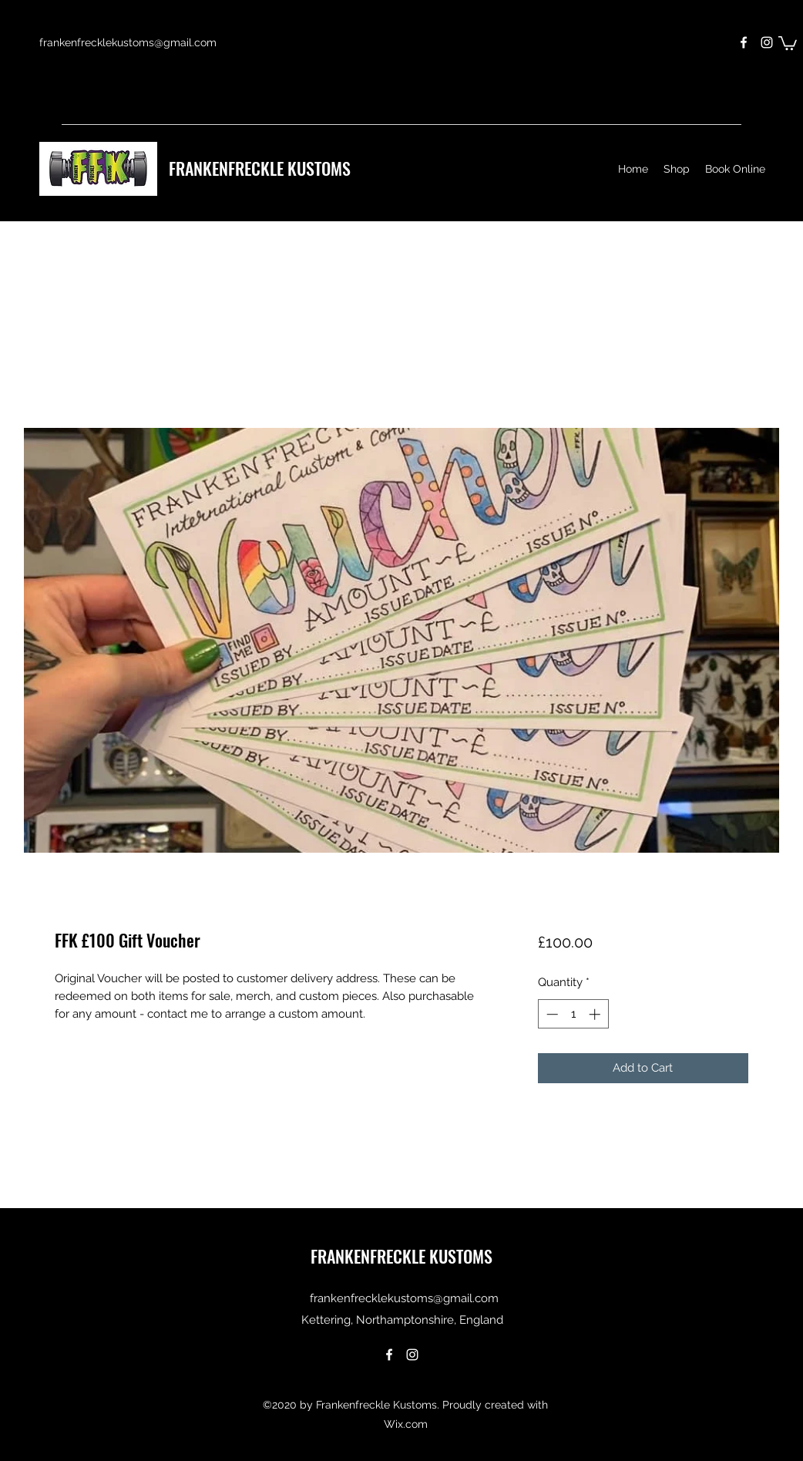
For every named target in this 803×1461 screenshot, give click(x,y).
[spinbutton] (573, 1014)
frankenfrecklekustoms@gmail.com (128, 42)
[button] (787, 42)
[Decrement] (550, 1014)
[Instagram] (766, 42)
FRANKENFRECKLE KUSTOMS (260, 168)
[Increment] (596, 1014)
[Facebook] (743, 42)
